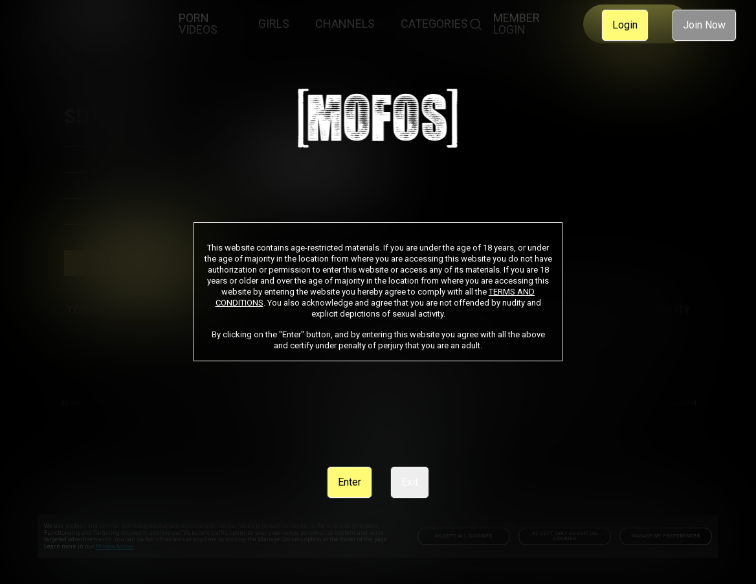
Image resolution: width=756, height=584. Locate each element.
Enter (349, 482)
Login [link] (625, 25)
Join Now (704, 25)
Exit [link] (409, 482)
